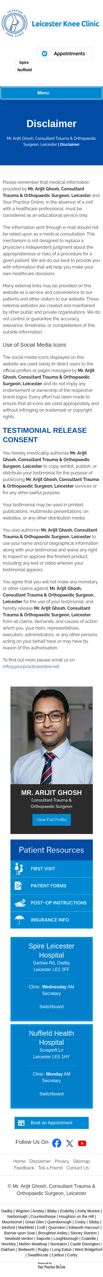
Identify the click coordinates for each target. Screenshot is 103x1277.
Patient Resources (51, 850)
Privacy (62, 1161)
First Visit (43, 868)
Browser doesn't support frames (64, 73)
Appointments (69, 53)
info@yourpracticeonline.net (31, 666)
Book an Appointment (51, 1122)
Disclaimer (40, 1161)
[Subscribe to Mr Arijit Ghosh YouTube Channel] (82, 1143)
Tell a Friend (50, 1168)
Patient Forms (48, 885)
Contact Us (77, 1168)
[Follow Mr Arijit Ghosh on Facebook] (57, 1143)
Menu (50, 93)
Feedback (24, 1168)
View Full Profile (51, 819)
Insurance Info (50, 920)
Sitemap (81, 1161)
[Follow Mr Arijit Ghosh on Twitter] (69, 1143)
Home (19, 1161)
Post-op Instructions (59, 902)
